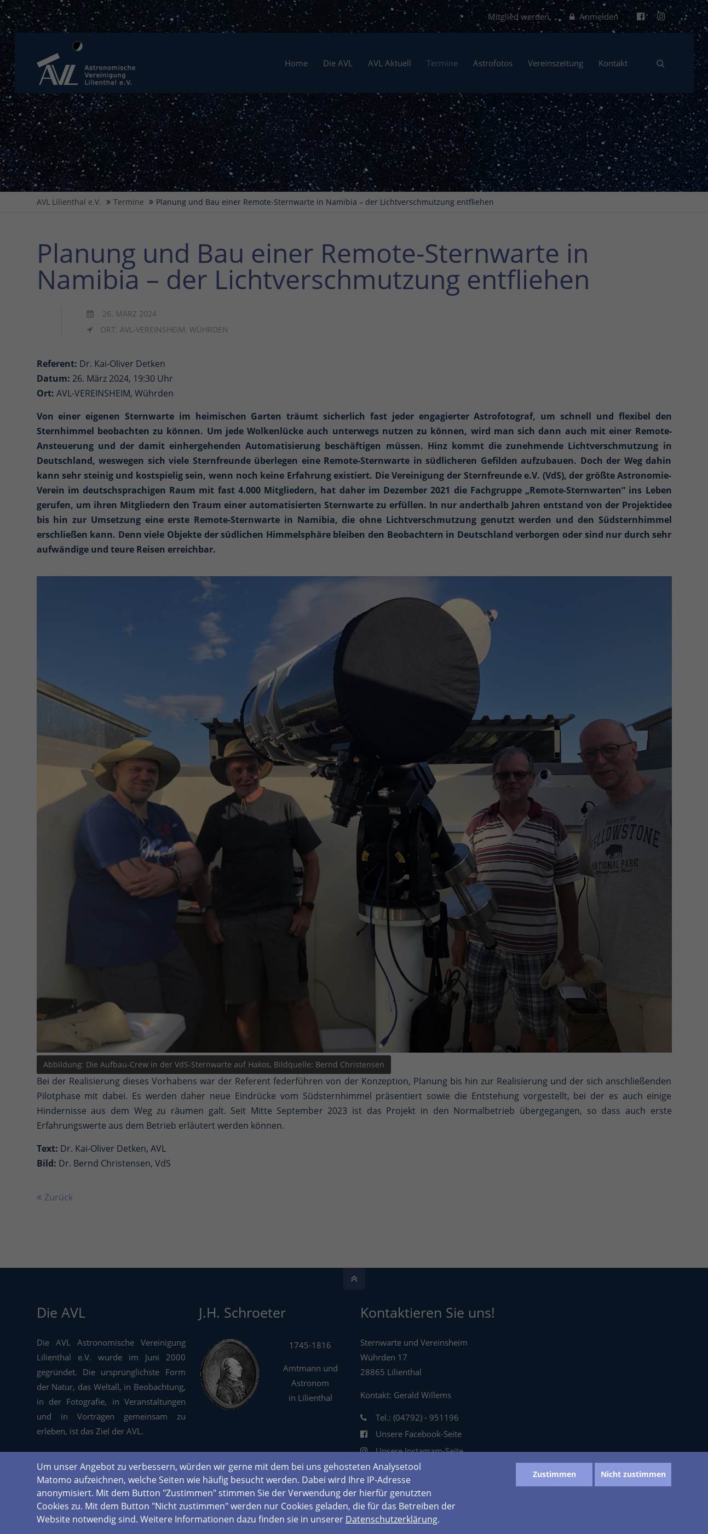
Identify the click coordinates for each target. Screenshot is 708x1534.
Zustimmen (554, 1474)
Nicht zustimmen (633, 1474)
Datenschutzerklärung (392, 1519)
